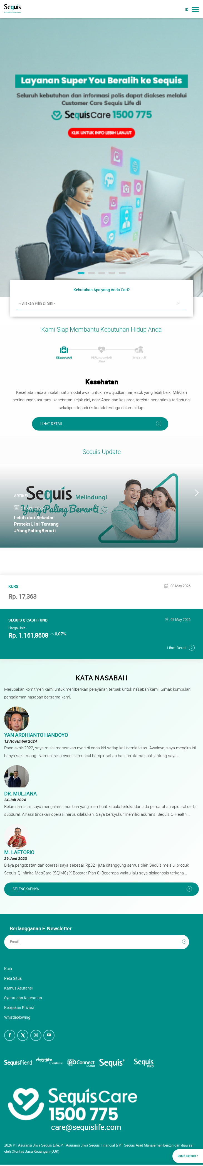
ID (186, 9)
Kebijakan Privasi (19, 1007)
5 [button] (121, 275)
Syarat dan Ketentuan (23, 997)
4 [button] (111, 275)
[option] (101, 157)
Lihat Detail (51, 423)
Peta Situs (13, 978)
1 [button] (80, 275)
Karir (8, 968)
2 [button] (90, 275)
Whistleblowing (17, 1017)
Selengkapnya (26, 889)
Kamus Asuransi (18, 988)
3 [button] (101, 275)
